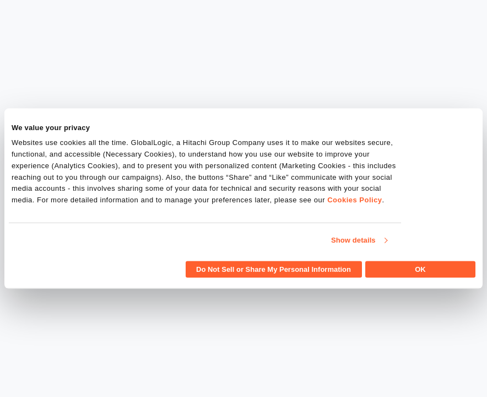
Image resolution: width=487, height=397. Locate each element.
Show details (353, 240)
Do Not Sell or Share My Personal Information (273, 269)
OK (420, 269)
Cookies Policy (354, 200)
